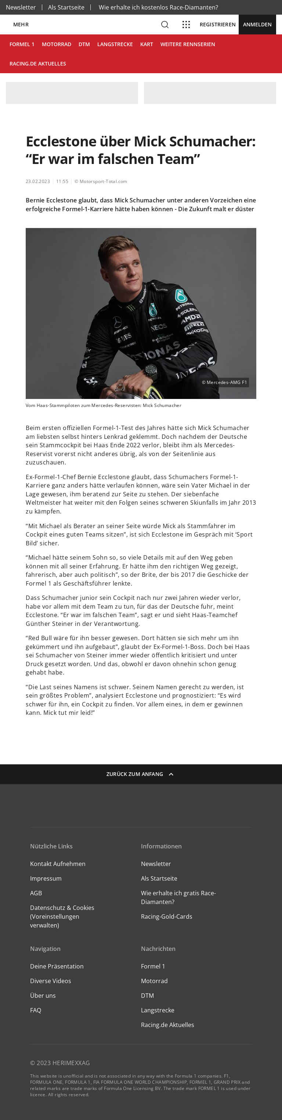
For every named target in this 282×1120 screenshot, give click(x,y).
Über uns (43, 996)
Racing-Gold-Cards (166, 916)
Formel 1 (153, 966)
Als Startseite (66, 7)
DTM (147, 996)
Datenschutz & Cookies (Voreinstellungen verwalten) (62, 916)
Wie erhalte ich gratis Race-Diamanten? (178, 897)
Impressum (46, 878)
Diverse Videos (50, 981)
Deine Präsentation (57, 966)
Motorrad (154, 981)
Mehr (21, 24)
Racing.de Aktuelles (167, 1025)
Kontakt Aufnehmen (58, 864)
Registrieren (218, 24)
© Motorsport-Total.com (101, 181)
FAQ (35, 1010)
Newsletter (21, 7)
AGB (36, 893)
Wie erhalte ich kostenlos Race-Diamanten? (158, 7)
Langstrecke (157, 1010)
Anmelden (257, 24)
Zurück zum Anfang (141, 774)
